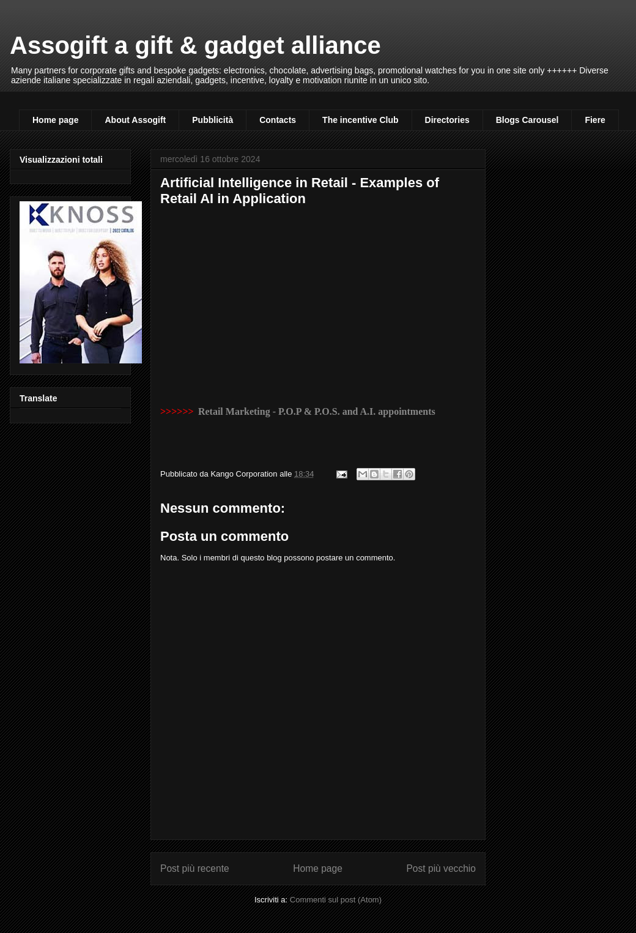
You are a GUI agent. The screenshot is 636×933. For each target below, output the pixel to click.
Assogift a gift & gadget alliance (195, 45)
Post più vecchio (441, 868)
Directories (447, 120)
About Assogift (135, 120)
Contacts (277, 120)
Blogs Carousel (527, 120)
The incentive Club (360, 120)
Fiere (595, 120)
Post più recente (194, 868)
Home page (55, 120)
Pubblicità (212, 120)
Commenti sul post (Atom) (336, 899)
